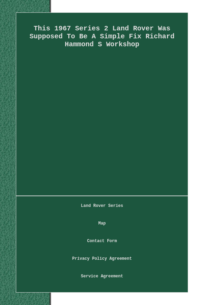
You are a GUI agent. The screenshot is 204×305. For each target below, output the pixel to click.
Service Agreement (102, 276)
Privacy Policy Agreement (102, 258)
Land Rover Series (102, 205)
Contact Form (102, 241)
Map (102, 223)
